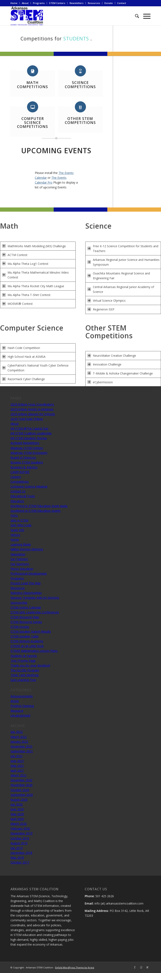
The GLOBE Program (24, 670)
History (15, 535)
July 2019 (16, 848)
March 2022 (18, 737)
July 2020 (16, 804)
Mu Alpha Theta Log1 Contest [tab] (25, 264)
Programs (39, 3)
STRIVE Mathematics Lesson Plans (34, 651)
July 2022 (16, 732)
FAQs (14, 515)
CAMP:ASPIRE (19, 472)
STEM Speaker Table (24, 636)
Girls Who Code (20, 525)
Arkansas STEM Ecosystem (28, 453)
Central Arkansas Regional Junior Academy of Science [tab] (121, 289)
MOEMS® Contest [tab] (17, 304)
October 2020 (19, 790)
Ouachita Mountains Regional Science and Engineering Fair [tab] (119, 275)
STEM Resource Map (24, 617)
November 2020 (21, 785)
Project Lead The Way (25, 583)
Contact (121, 3)
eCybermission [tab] (100, 382)
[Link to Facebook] (135, 967)
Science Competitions (80, 84)
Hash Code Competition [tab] (21, 348)
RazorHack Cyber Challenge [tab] (23, 379)
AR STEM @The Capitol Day (29, 428)
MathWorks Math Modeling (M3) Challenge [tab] (34, 246)
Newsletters (76, 3)
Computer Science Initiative (28, 486)
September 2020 (21, 795)
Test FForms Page (23, 661)
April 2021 (17, 770)
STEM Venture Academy (26, 641)
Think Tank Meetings (24, 675)
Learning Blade (20, 544)
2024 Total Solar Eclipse (26, 419)
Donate (108, 3)
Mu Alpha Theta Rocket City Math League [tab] (33, 286)
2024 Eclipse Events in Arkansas (31, 409)
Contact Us (18, 491)
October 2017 (19, 862)
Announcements (21, 696)
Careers (15, 477)
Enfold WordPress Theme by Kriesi (74, 967)
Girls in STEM (19, 520)
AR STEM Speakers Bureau (28, 438)
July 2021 (16, 756)
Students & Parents (23, 656)
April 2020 (17, 819)
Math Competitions (32, 84)
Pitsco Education (21, 569)
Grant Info (17, 530)
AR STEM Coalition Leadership (31, 433)
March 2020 (18, 824)
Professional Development (28, 573)
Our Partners (19, 559)
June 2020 (17, 809)
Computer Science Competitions (32, 122)
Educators (17, 501)
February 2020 (20, 828)
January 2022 (19, 742)
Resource (16, 711)
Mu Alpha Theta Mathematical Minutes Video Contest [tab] (35, 274)
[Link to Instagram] (141, 967)
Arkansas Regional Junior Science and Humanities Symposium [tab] (124, 262)
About (25, 3)
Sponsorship (18, 603)
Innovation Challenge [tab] (104, 364)
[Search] (135, 15)
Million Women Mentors (26, 549)
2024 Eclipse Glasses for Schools (32, 414)
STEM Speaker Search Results (30, 631)
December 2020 (21, 780)
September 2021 (21, 751)
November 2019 (21, 833)
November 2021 (21, 746)
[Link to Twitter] (147, 967)
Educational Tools (22, 496)
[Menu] (145, 15)
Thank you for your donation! (30, 665)
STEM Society (19, 627)
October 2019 (19, 838)
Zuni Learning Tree (23, 680)
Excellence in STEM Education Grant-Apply (39, 506)
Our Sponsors (19, 564)
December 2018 (21, 853)
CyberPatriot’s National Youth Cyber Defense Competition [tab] (35, 367)
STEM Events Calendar (25, 607)
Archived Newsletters (24, 443)
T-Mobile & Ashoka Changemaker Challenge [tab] (120, 373)
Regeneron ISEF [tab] (101, 309)
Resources (94, 3)
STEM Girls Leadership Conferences (34, 612)
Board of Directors (23, 457)
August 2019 (18, 843)
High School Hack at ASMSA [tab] (23, 357)
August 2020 (18, 800)
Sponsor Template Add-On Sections (34, 598)
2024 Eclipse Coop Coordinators (32, 404)
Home (13, 3)
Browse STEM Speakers (26, 462)
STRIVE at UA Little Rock (27, 646)
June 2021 (17, 761)
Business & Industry (24, 467)
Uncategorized (20, 715)
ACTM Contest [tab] (14, 255)
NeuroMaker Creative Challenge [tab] (112, 356)
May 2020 (17, 814)
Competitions (19, 482)
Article (14, 701)
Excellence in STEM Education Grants (35, 511)
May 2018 (17, 858)
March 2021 (18, 775)
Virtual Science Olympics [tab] (107, 300)
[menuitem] (15, 3)
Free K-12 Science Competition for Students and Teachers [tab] (123, 248)
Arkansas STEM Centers (26, 448)
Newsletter (17, 554)
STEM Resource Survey (26, 622)
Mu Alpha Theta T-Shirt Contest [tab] (26, 295)
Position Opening (22, 706)
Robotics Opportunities (26, 593)
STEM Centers (57, 3)
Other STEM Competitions (80, 120)
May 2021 (17, 766)
